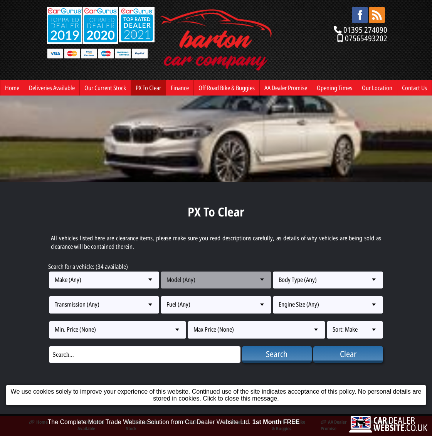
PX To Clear (148, 88)
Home (12, 88)
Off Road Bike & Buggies (226, 88)
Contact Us (414, 88)
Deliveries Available (52, 88)
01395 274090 (365, 29)
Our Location (377, 88)
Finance (180, 88)
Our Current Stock (105, 88)
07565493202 (366, 38)
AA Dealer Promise (285, 88)
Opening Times (334, 88)
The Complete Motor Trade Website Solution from (174, 422)
